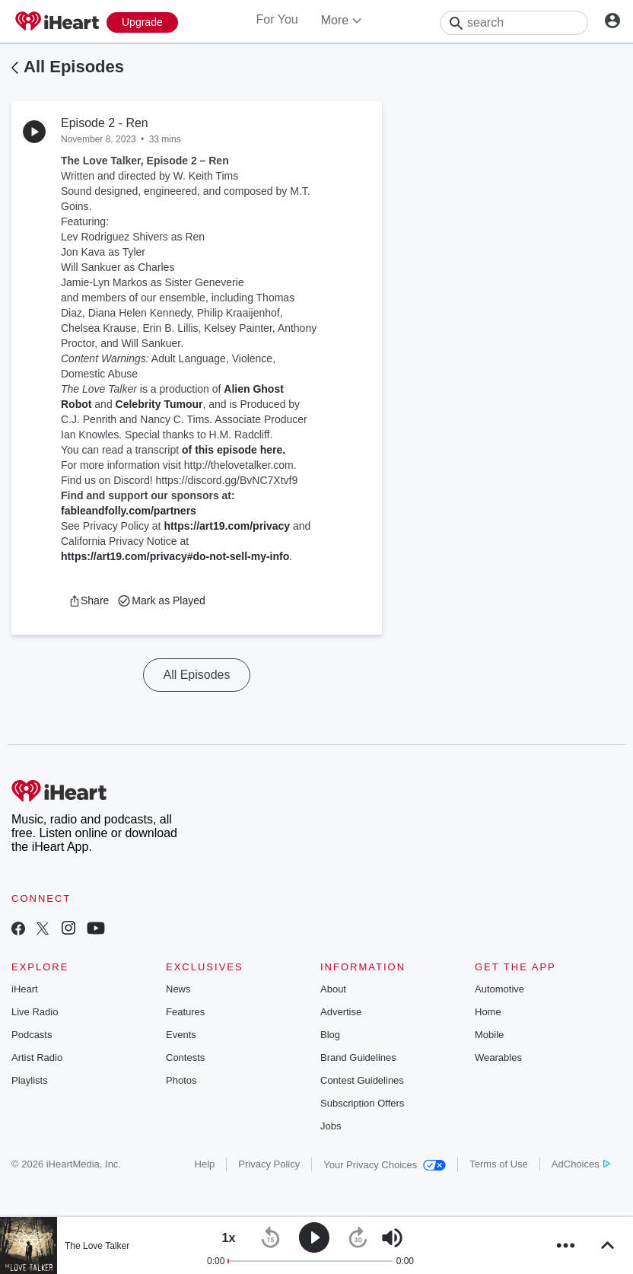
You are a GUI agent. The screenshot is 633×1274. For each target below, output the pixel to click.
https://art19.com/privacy (227, 526)
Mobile (489, 1034)
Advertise (340, 1012)
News (178, 989)
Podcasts (31, 1034)
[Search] (514, 23)
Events (181, 1034)
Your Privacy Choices (384, 1164)
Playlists (29, 1080)
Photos (181, 1080)
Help (205, 1164)
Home (488, 1012)
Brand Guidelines (358, 1057)
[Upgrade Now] (142, 22)
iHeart (24, 989)
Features (185, 1012)
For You (277, 19)
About (333, 989)
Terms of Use (498, 1164)
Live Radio (34, 1012)
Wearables (498, 1057)
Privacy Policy (269, 1164)
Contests (185, 1057)
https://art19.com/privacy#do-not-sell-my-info (175, 556)
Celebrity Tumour (159, 404)
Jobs (330, 1126)
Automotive (499, 989)
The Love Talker (97, 1246)
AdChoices (581, 1164)
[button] (88, 600)
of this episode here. (233, 450)
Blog (330, 1034)
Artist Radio (36, 1057)
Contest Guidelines (362, 1080)
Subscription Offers (362, 1103)
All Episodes (74, 66)
